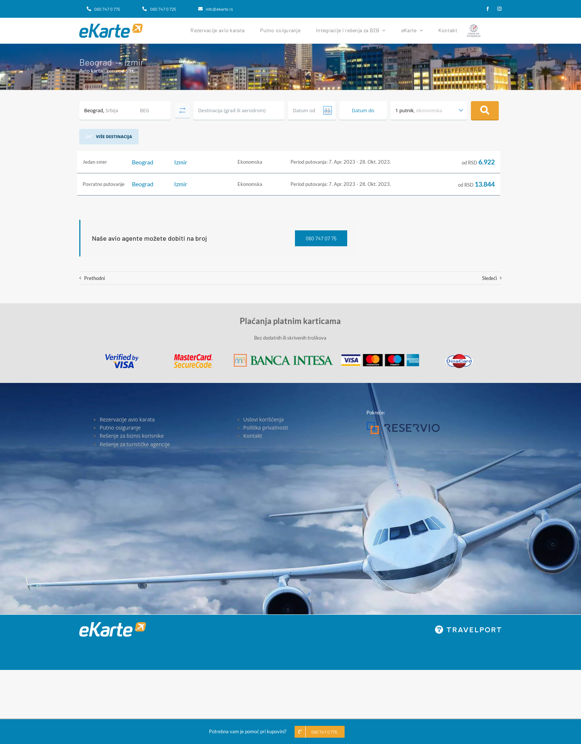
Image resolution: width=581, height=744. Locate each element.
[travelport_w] (468, 628)
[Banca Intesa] (283, 356)
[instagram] (499, 9)
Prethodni (94, 278)
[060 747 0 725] (159, 9)
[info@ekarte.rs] (215, 9)
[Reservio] (403, 424)
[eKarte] (111, 26)
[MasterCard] (193, 356)
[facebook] (487, 9)
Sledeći (489, 278)
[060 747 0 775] (103, 9)
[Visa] (122, 356)
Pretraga (485, 110)
